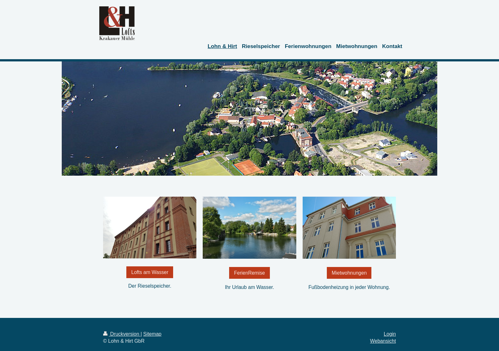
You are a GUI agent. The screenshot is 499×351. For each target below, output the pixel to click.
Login (390, 334)
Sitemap (152, 334)
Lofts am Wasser (149, 272)
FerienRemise (249, 273)
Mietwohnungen (349, 273)
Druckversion (122, 334)
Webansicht (383, 341)
